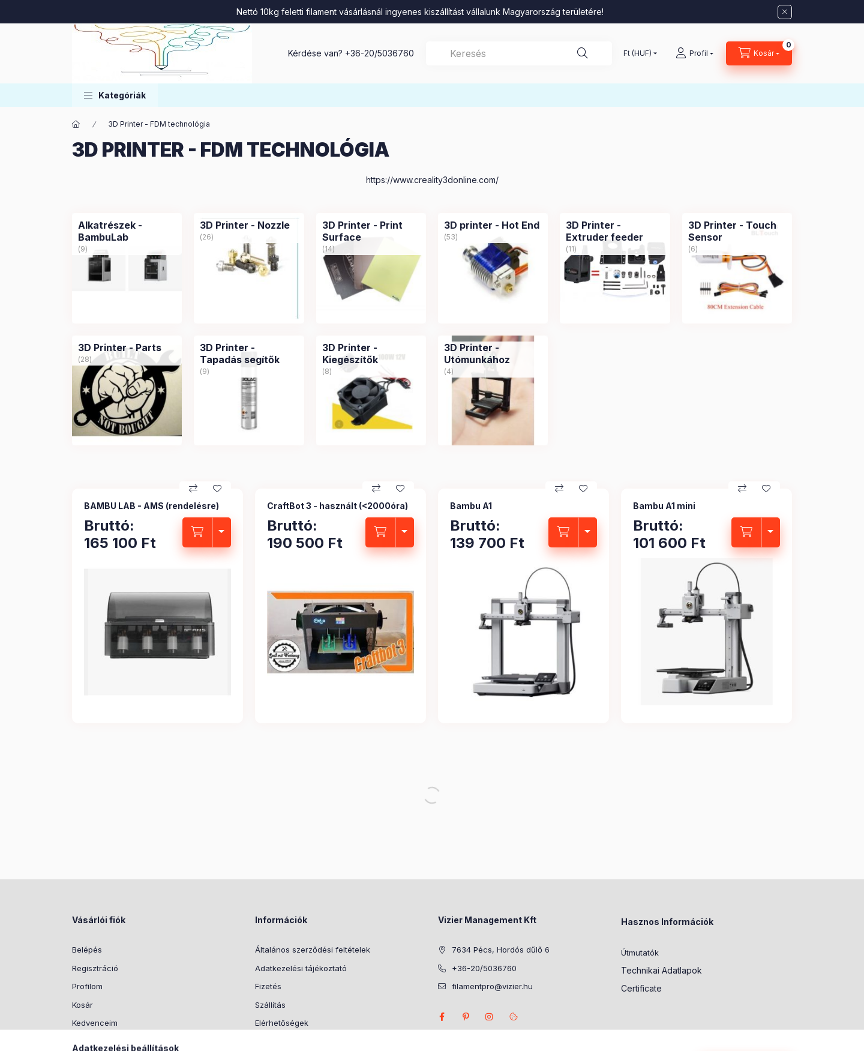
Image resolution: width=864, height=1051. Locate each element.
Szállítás (270, 1005)
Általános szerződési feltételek (312, 949)
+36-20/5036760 (379, 53)
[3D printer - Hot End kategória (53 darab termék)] (493, 268)
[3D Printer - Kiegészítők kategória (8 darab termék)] (371, 390)
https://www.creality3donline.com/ (432, 180)
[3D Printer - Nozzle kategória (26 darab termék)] (249, 268)
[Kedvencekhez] (217, 488)
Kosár (82, 1005)
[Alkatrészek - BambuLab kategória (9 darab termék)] (127, 268)
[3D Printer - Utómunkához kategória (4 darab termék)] (493, 390)
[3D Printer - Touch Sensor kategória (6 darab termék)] (737, 268)
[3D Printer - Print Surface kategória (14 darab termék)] (371, 268)
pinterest (466, 1017)
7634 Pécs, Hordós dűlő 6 (501, 949)
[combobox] (519, 53)
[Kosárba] (197, 532)
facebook (442, 1017)
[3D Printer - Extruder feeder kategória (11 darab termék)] (615, 268)
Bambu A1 (471, 506)
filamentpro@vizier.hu (492, 986)
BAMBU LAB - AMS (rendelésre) (151, 506)
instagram (490, 1017)
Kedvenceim (95, 1023)
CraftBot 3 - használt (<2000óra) (337, 506)
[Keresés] (582, 53)
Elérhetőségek (281, 1023)
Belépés (87, 949)
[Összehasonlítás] (193, 488)
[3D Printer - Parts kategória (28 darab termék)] (127, 390)
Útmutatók (640, 952)
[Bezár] (785, 12)
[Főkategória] (76, 124)
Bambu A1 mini (664, 506)
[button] (115, 95)
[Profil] (694, 53)
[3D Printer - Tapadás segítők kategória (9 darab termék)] (249, 390)
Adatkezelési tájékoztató (301, 968)
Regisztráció (95, 968)
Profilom (87, 986)
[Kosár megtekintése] (759, 53)
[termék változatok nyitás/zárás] (221, 532)
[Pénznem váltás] (637, 53)
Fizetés (268, 986)
